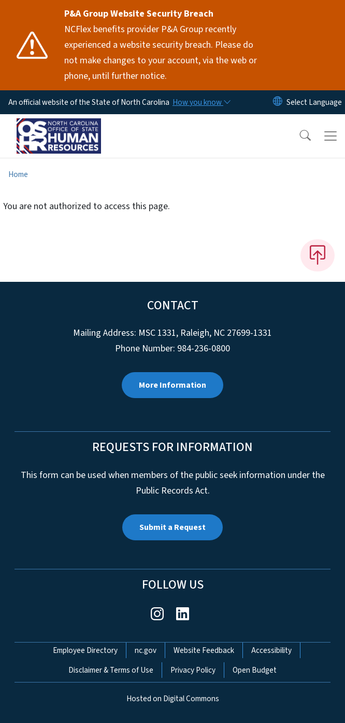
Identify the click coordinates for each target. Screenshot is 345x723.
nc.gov (145, 650)
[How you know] (201, 102)
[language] (314, 102)
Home (18, 174)
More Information (172, 385)
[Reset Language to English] (277, 102)
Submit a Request (172, 527)
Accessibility (271, 650)
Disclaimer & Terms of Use (110, 670)
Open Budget (255, 670)
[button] (298, 136)
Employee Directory (85, 650)
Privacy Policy (192, 670)
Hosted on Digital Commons (172, 698)
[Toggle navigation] (330, 136)
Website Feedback (204, 650)
